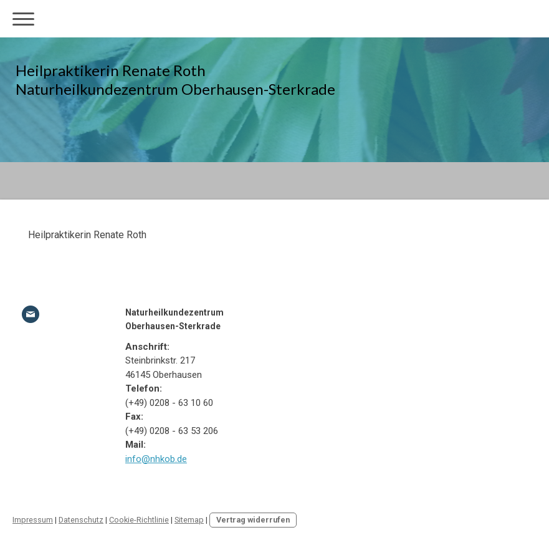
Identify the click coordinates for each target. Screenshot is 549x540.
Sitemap (189, 519)
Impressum (32, 519)
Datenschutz (81, 519)
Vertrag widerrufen (253, 519)
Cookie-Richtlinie (139, 519)
